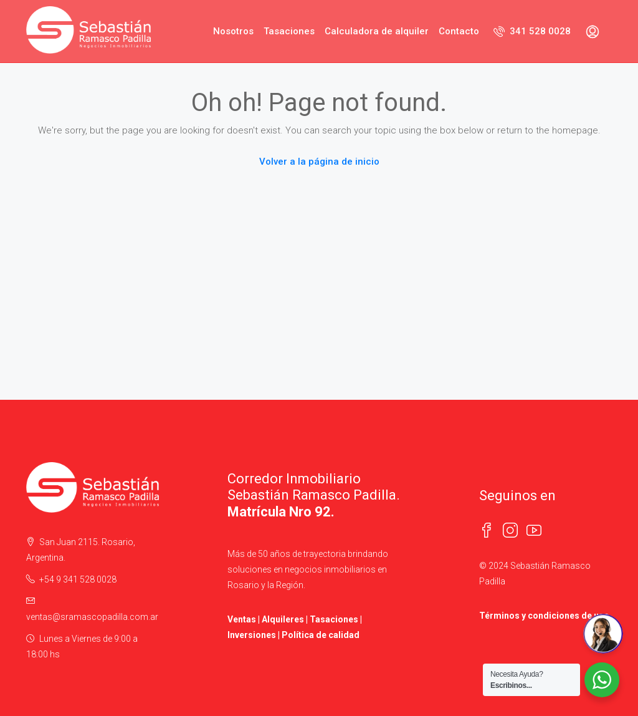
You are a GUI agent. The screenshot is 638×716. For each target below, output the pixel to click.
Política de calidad (320, 635)
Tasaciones (289, 31)
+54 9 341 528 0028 (78, 579)
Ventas (241, 619)
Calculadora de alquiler (377, 31)
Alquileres (283, 619)
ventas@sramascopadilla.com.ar (92, 617)
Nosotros (233, 31)
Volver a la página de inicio (319, 161)
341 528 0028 (532, 31)
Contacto (459, 31)
